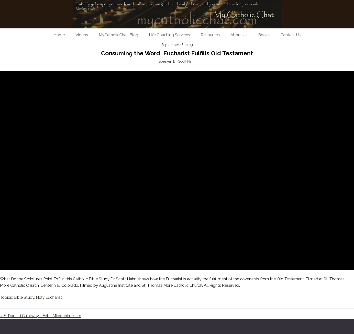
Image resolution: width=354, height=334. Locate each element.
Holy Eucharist (49, 297)
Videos (82, 35)
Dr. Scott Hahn (184, 61)
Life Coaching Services (169, 35)
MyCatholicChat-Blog (118, 35)
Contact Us (290, 35)
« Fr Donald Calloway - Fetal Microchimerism (40, 315)
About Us (239, 35)
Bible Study (24, 297)
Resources (210, 35)
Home (59, 35)
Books (264, 35)
